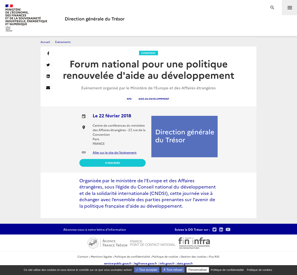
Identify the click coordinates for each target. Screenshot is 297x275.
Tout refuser (173, 269)
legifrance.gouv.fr (145, 263)
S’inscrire (112, 163)
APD (129, 98)
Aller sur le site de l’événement (115, 152)
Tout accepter (146, 269)
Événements (63, 42)
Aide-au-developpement (153, 98)
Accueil (45, 42)
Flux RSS (214, 256)
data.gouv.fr (185, 263)
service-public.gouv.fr (118, 263)
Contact (82, 256)
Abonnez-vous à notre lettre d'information (94, 229)
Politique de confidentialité (132, 256)
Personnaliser (197, 269)
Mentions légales (101, 256)
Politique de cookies (165, 256)
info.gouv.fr (167, 263)
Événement (148, 53)
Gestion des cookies (193, 256)
